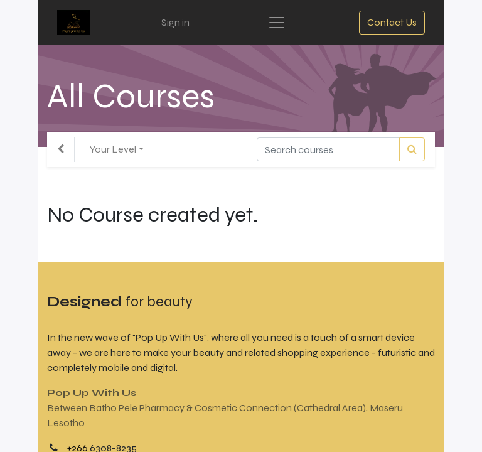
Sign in (175, 22)
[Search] (412, 149)
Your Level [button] (113, 149)
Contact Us (392, 22)
